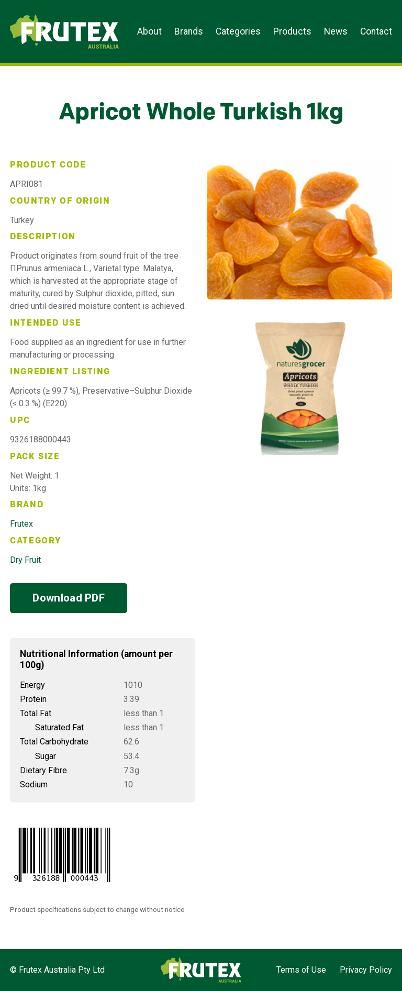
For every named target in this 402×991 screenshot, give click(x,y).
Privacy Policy (366, 970)
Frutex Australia (46, 16)
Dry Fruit (25, 560)
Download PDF (68, 598)
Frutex (21, 524)
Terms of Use (301, 970)
